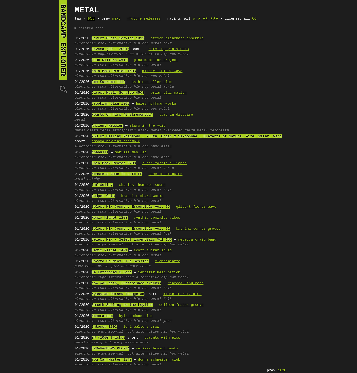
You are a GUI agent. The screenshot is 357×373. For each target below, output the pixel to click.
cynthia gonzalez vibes (157, 217)
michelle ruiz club (182, 294)
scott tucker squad (153, 250)
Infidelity (102, 185)
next (116, 18)
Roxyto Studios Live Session (120, 261)
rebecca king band (186, 283)
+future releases (144, 18)
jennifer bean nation (159, 272)
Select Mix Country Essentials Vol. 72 (131, 228)
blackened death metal (185, 130)
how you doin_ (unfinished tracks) (126, 283)
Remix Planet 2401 (110, 250)
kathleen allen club (152, 82)
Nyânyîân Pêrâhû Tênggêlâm (118, 294)
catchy (93, 179)
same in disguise (176, 114)
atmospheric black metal (137, 130)
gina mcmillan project (156, 60)
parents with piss (162, 337)
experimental (110, 54)
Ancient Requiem (107, 125)
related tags (91, 28)
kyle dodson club (136, 316)
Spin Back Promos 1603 (114, 71)
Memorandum (102, 316)
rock (102, 43)
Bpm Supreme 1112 (108, 82)
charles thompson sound (142, 185)
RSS (91, 18)
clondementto (167, 261)
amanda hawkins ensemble (116, 141)
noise (103, 266)
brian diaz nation (169, 92)
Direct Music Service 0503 (118, 92)
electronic (85, 43)
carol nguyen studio (169, 49)
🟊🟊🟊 (214, 18)
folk (167, 43)
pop (154, 76)
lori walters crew (141, 327)
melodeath (219, 130)
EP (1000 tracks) (108, 337)
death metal (99, 130)
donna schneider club (159, 359)
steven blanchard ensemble (177, 38)
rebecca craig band (197, 239)
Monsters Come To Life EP (117, 174)
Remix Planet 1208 (110, 217)
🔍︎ (63, 89)
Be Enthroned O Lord (112, 272)
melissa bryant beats (157, 348)
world (168, 87)
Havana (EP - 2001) (110, 49)
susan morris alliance (164, 163)
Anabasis (100, 152)
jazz (115, 266)
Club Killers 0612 (110, 60)
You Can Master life (112, 359)
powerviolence (134, 342)
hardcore (129, 266)
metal (156, 43)
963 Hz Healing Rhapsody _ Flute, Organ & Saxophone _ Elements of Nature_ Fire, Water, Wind (187, 136)
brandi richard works (142, 196)
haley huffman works (156, 103)
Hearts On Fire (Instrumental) (122, 114)
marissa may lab (131, 152)
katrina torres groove (198, 228)
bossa (145, 266)
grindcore (109, 342)
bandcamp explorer (63, 40)
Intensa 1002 (104, 327)
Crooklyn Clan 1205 (110, 103)
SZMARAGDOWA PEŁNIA (110, 348)
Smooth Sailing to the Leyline (122, 305)
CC (254, 18)
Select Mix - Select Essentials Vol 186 (132, 239)
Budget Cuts (103, 196)
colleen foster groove (181, 305)
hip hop (141, 43)
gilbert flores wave (196, 207)
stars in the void (147, 125)
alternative (120, 43)
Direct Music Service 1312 (118, 38)
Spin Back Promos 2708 (114, 163)
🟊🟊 (205, 18)
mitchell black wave (162, 71)
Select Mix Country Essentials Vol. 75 (131, 207)
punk (155, 146)
